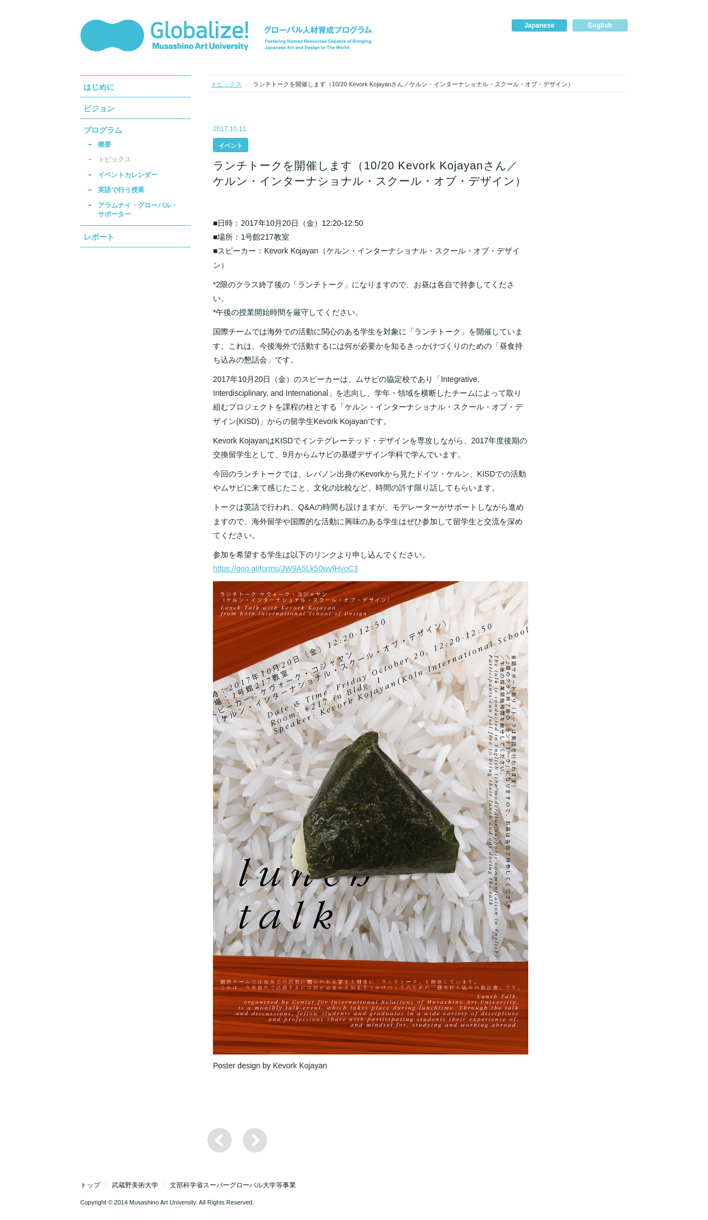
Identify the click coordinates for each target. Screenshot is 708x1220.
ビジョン (99, 108)
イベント (230, 145)
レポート (99, 236)
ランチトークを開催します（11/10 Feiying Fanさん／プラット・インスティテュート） (219, 1140)
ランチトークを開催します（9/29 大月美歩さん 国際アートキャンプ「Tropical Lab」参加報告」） (255, 1140)
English (600, 25)
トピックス (114, 159)
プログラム (103, 130)
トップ (90, 1185)
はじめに (99, 86)
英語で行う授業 (121, 190)
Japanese (539, 25)
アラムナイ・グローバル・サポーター (138, 209)
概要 (104, 144)
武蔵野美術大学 (135, 1185)
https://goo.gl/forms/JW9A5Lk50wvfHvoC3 (285, 568)
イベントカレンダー (128, 175)
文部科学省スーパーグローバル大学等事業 (233, 1185)
